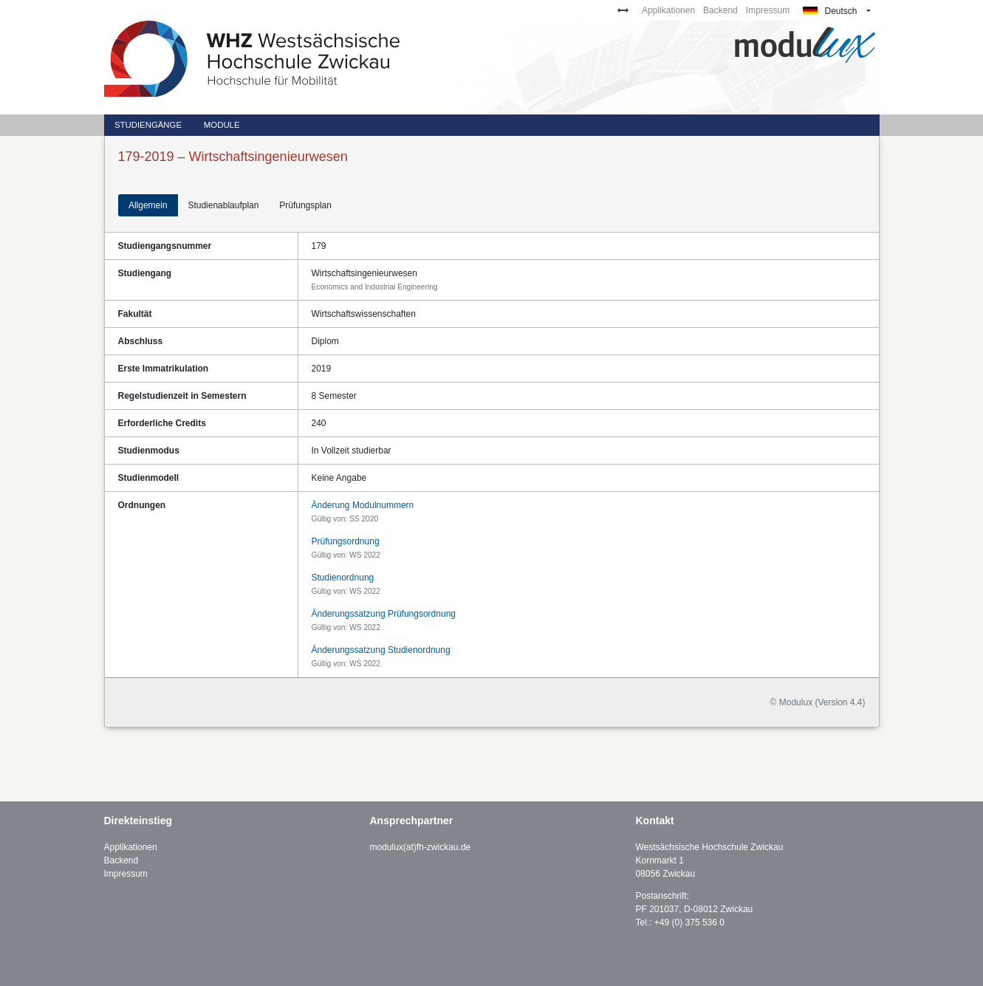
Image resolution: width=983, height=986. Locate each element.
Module (222, 124)
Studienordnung (343, 577)
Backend (720, 10)
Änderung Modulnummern (363, 505)
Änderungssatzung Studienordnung (381, 650)
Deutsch (830, 11)
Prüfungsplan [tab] (305, 205)
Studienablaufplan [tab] (223, 205)
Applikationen (668, 10)
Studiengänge (148, 124)
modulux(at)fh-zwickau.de (420, 847)
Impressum (768, 10)
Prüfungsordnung (346, 541)
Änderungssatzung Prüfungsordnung (384, 614)
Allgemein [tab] (148, 205)
